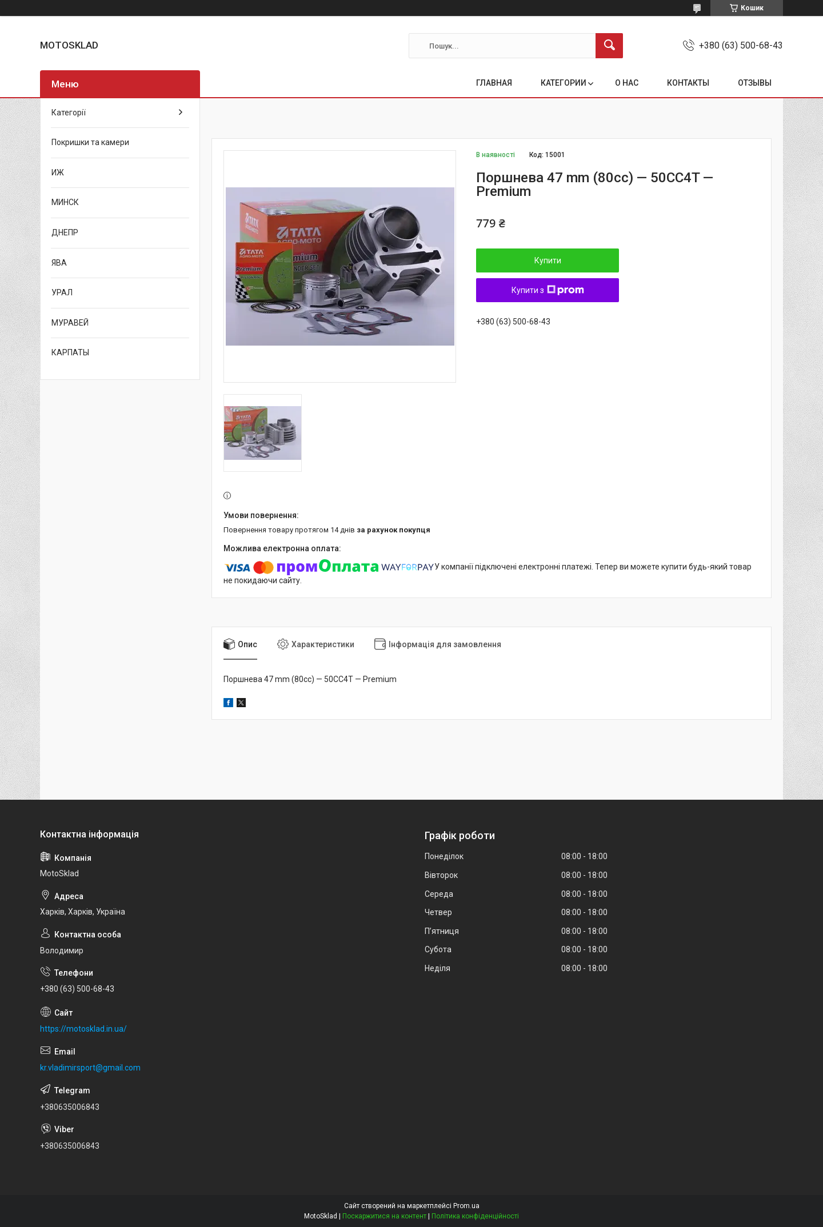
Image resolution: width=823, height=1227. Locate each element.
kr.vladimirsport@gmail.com (90, 1067)
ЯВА (59, 262)
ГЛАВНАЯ (494, 82)
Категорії (68, 112)
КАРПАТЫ (70, 352)
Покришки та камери (90, 142)
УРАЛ (62, 292)
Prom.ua (466, 1206)
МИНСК (65, 202)
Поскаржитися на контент (384, 1216)
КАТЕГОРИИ (563, 82)
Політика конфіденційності (475, 1216)
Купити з (548, 290)
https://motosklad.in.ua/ (83, 1028)
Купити (547, 260)
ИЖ (57, 172)
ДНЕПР (64, 232)
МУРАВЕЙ (70, 322)
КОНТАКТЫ (688, 82)
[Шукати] (609, 45)
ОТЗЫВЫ (755, 82)
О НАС (626, 82)
